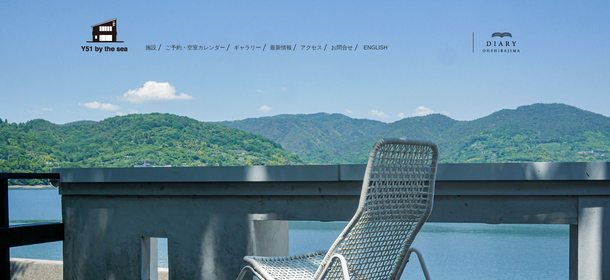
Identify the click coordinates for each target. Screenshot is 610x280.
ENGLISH (375, 47)
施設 (150, 47)
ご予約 (195, 47)
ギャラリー (247, 47)
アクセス (311, 47)
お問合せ (342, 47)
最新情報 (281, 47)
